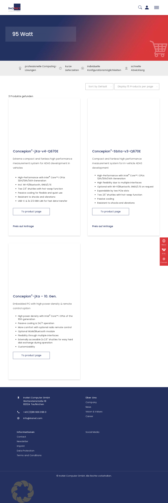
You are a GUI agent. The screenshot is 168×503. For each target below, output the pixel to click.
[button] (84, 491)
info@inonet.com (32, 418)
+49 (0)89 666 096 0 (34, 412)
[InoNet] (14, 7)
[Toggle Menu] (156, 7)
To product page (31, 211)
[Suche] (140, 8)
